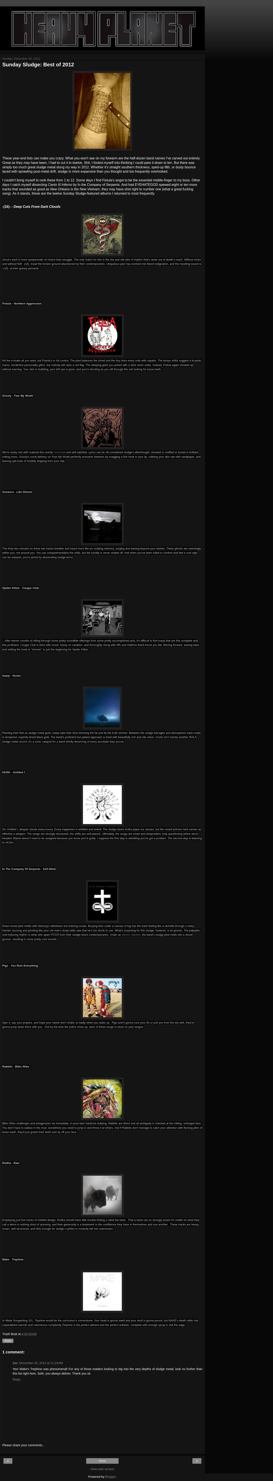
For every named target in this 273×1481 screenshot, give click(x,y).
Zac (15, 1363)
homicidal (59, 452)
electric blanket (131, 934)
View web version (102, 1469)
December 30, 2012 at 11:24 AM (41, 1363)
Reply (16, 1379)
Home (102, 1460)
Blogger (110, 1476)
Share (7, 1340)
